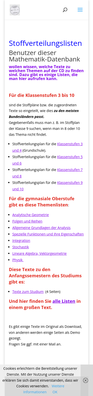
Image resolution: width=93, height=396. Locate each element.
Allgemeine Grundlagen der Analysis (41, 227)
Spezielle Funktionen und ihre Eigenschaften (48, 234)
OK (55, 392)
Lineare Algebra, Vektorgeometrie (39, 253)
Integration (21, 240)
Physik (17, 259)
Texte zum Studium (28, 291)
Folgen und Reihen (27, 221)
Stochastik (20, 247)
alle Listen (63, 301)
